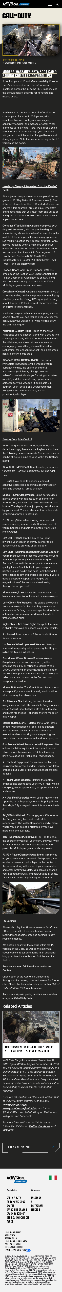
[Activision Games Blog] (16, 4)
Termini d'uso (11, 1238)
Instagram (37, 1205)
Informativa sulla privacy (16, 1241)
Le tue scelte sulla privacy (16, 1250)
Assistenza (10, 1235)
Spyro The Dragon (17, 1209)
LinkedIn (36, 1209)
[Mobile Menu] (49, 4)
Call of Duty (14, 1198)
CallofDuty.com (23, 998)
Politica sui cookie (13, 1244)
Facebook (36, 1198)
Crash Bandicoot (16, 1213)
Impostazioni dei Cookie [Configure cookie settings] (14, 1247)
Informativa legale (13, 1232)
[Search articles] (57, 4)
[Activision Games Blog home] (17, 1179)
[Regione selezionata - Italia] (53, 1178)
